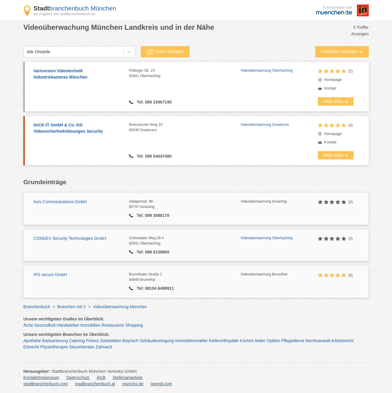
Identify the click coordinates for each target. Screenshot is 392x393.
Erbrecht (31, 347)
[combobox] (26, 52)
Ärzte (28, 325)
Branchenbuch (37, 306)
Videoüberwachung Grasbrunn (264, 125)
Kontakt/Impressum (42, 377)
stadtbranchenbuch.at (95, 383)
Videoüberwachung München (120, 306)
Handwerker (68, 325)
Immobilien (90, 325)
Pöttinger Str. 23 (184, 73)
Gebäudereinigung (157, 340)
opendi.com (161, 383)
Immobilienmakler (191, 340)
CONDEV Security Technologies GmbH (70, 238)
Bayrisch (131, 340)
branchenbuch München (75, 8)
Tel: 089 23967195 (153, 102)
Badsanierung (55, 340)
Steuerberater (82, 347)
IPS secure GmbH (50, 274)
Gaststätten (110, 340)
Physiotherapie (54, 347)
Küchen (247, 340)
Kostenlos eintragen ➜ (342, 51)
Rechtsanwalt (317, 340)
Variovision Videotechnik (78, 74)
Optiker (273, 340)
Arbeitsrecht (342, 340)
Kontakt (330, 88)
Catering (77, 340)
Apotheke (32, 340)
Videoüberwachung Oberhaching (266, 70)
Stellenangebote (128, 377)
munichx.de (132, 383)
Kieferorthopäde (224, 340)
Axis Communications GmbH (60, 201)
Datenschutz (78, 377)
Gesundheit (45, 325)
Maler (260, 340)
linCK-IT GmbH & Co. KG (78, 128)
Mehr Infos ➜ (336, 101)
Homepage (333, 80)
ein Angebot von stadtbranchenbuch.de (65, 14)
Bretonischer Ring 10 (184, 128)
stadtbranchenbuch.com (46, 383)
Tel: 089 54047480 (153, 156)
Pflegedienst (292, 340)
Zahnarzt (104, 347)
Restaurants (113, 325)
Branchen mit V (71, 306)
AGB (101, 377)
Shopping (134, 325)
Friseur (92, 340)
